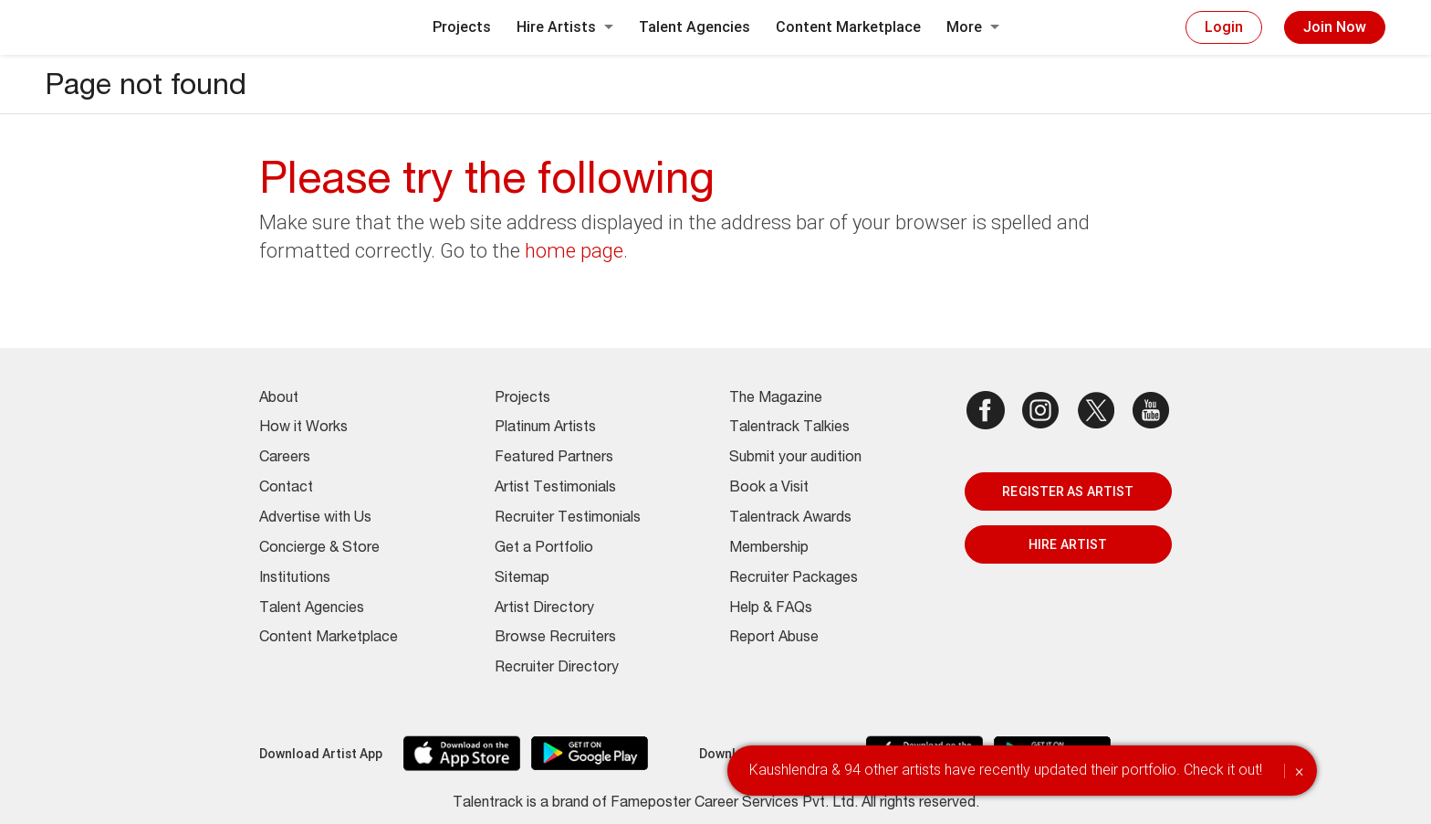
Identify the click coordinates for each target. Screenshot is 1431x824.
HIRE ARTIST (1068, 544)
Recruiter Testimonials (568, 519)
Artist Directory (544, 609)
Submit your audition (795, 458)
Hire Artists (565, 27)
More (972, 27)
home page (574, 250)
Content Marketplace (848, 27)
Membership (769, 549)
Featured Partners (554, 458)
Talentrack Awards (790, 519)
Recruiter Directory (557, 668)
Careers (284, 458)
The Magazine (775, 399)
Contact (286, 488)
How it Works (303, 428)
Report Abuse (774, 638)
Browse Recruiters (555, 638)
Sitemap (522, 579)
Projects (462, 27)
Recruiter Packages (793, 579)
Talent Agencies (694, 27)
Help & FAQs (770, 609)
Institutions (294, 579)
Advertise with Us (315, 519)
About (278, 399)
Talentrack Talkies (789, 428)
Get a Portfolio (544, 549)
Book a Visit (769, 488)
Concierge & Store (319, 549)
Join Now (1334, 27)
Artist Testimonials (555, 488)
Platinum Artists (545, 428)
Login (1224, 27)
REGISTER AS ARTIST (1067, 491)
